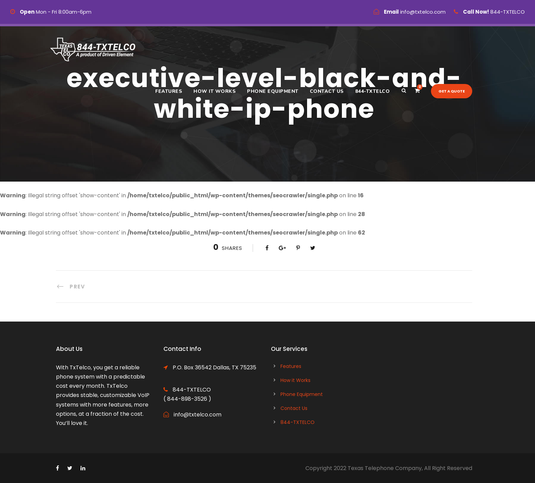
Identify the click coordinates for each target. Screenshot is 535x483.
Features (168, 91)
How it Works (214, 91)
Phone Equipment (273, 91)
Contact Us (327, 91)
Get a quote (451, 91)
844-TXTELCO (372, 91)
